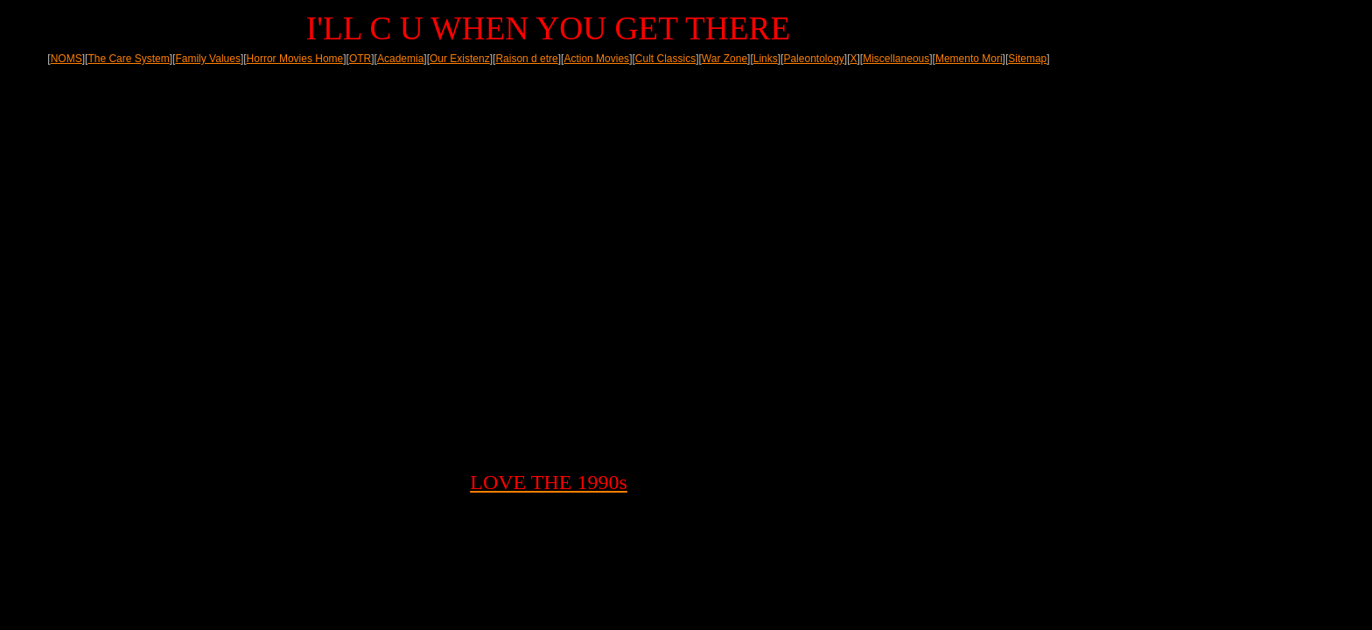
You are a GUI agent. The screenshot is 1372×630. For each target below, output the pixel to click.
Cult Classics (665, 58)
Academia (400, 58)
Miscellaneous (896, 58)
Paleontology (813, 58)
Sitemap (1027, 58)
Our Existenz (460, 58)
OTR (360, 58)
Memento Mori (969, 58)
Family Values (207, 58)
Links (765, 58)
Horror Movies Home (295, 58)
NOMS (66, 58)
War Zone (724, 58)
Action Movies (596, 58)
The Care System (128, 58)
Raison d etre (526, 58)
